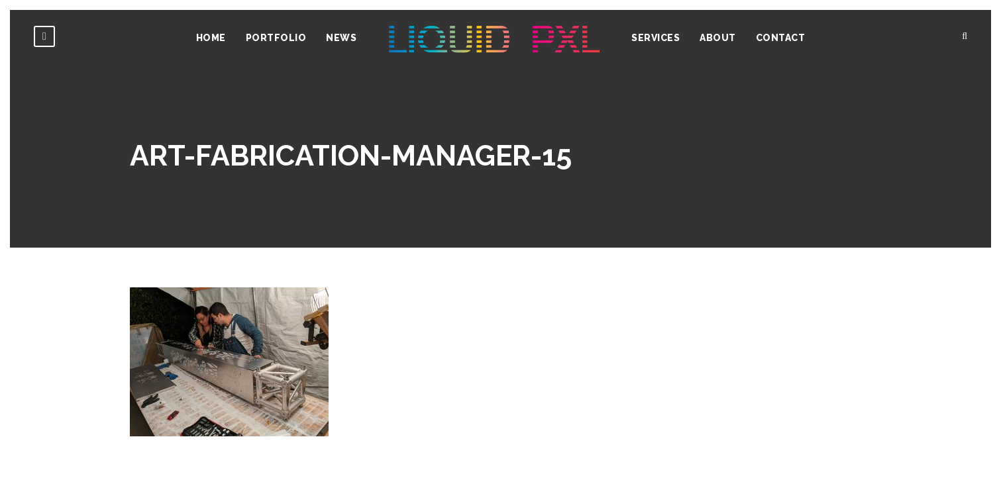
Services (655, 37)
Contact (781, 37)
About (718, 37)
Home (211, 37)
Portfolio (276, 37)
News (341, 37)
